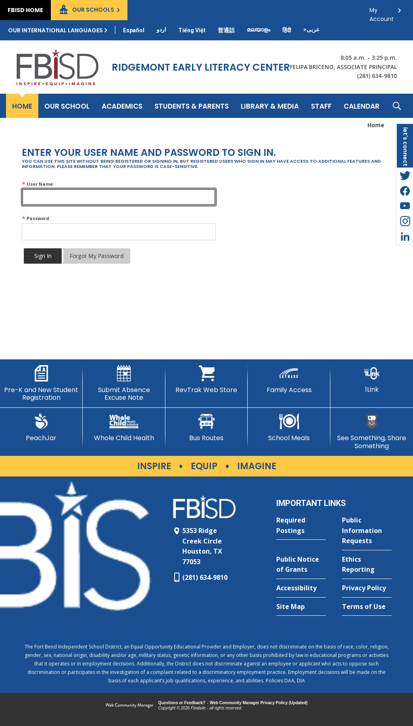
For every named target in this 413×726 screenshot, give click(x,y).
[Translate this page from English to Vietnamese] (192, 30)
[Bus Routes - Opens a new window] (206, 427)
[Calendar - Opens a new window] (362, 106)
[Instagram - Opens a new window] (405, 221)
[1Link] (371, 379)
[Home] (22, 106)
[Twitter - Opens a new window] (405, 175)
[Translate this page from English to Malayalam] (258, 29)
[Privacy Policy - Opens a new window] (366, 588)
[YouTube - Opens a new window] (405, 206)
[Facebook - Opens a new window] (405, 190)
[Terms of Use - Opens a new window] (366, 607)
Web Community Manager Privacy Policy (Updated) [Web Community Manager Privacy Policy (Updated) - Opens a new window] (259, 703)
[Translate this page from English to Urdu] (161, 29)
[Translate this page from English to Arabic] (311, 29)
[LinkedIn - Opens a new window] (405, 236)
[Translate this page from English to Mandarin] (226, 30)
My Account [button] (381, 12)
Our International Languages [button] (55, 30)
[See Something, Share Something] (371, 431)
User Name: (38, 184)
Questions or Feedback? (181, 703)
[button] (397, 106)
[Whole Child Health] (124, 427)
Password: (36, 218)
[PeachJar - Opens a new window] (41, 427)
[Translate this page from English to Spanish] (133, 30)
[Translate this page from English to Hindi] (286, 30)
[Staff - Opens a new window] (321, 106)
